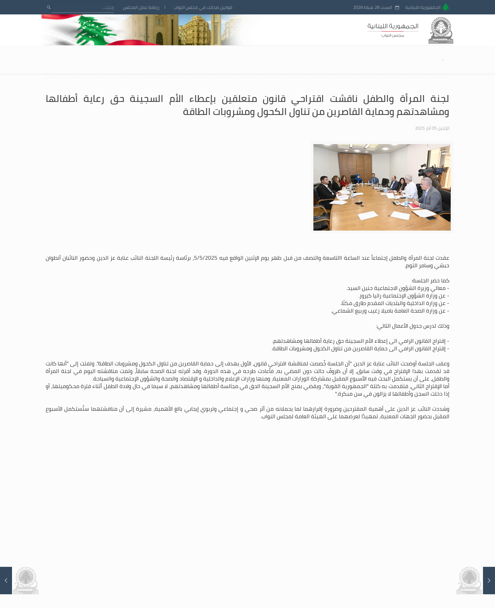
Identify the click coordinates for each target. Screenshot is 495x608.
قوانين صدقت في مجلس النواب (203, 7)
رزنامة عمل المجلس (141, 7)
